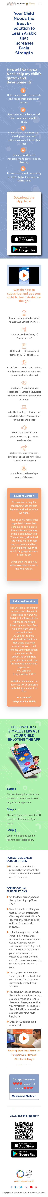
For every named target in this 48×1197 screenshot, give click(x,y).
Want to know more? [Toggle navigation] (24, 1181)
